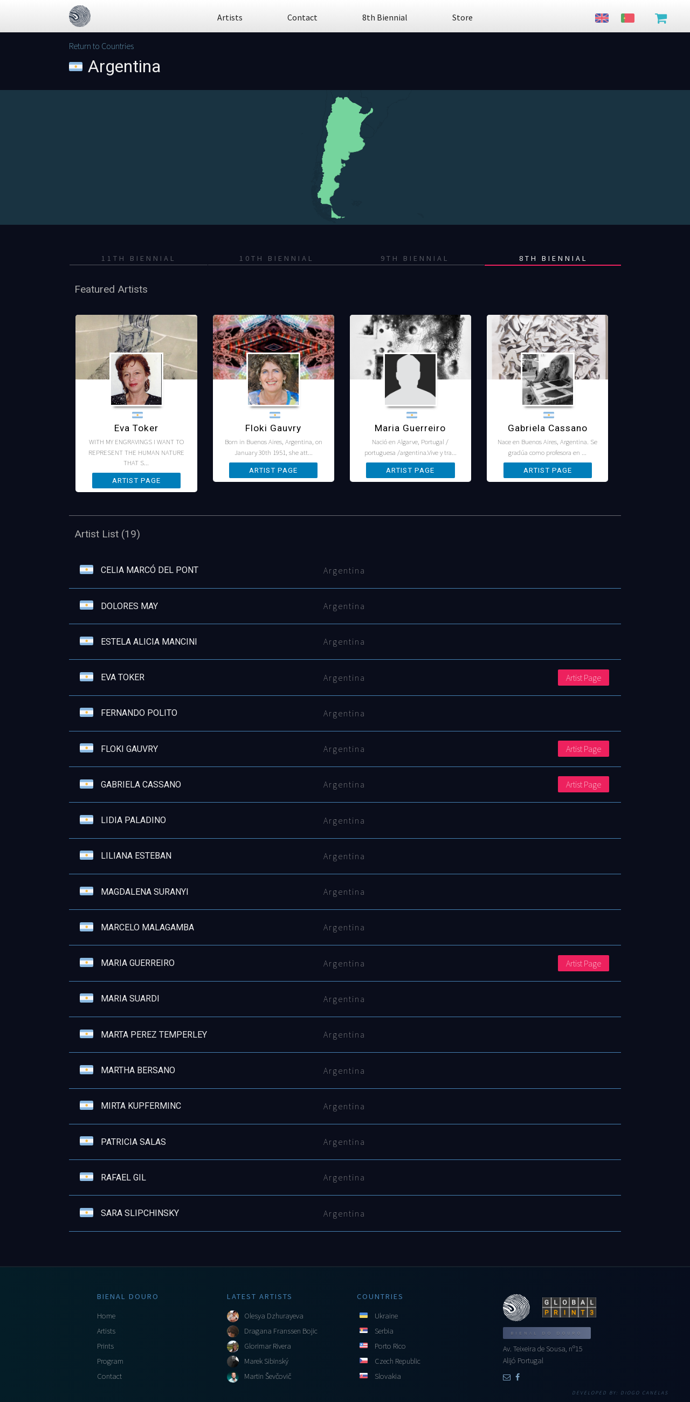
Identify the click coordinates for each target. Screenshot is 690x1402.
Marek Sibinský (266, 1361)
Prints (105, 1346)
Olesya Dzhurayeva (273, 1316)
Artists (106, 1331)
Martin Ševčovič (267, 1376)
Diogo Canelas (644, 1393)
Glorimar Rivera (267, 1346)
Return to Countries (101, 45)
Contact (109, 1376)
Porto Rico (390, 1346)
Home (106, 1316)
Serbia (384, 1331)
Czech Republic (397, 1361)
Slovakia (388, 1376)
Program (110, 1361)
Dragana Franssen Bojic (281, 1331)
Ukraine (386, 1316)
